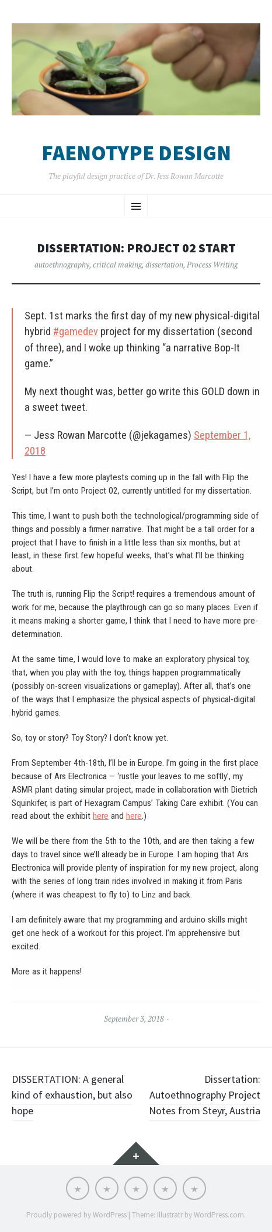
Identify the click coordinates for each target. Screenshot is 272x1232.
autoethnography (61, 264)
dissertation (164, 264)
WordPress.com (219, 1215)
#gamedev (75, 331)
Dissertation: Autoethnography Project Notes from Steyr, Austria (204, 1094)
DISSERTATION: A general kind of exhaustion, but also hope (72, 1094)
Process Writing (212, 264)
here (101, 816)
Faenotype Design (136, 153)
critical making (117, 264)
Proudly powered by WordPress (76, 1215)
